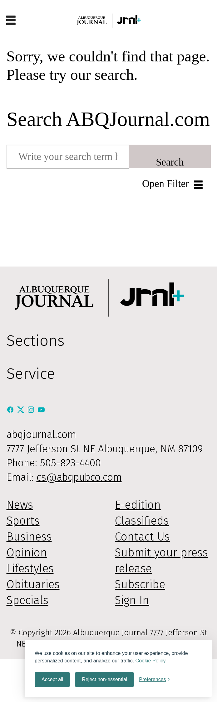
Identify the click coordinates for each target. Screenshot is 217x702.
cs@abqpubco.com (79, 477)
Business (29, 537)
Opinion (27, 553)
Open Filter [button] (165, 183)
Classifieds (142, 521)
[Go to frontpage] (108, 21)
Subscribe (140, 584)
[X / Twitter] (22, 410)
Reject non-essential (104, 679)
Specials (27, 600)
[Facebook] (12, 410)
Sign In (132, 600)
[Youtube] (41, 410)
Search (170, 162)
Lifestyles (30, 568)
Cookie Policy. (151, 660)
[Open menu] (10, 21)
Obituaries (33, 584)
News (20, 505)
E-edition (138, 505)
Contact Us (142, 537)
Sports (23, 521)
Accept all (52, 679)
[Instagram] (32, 410)
